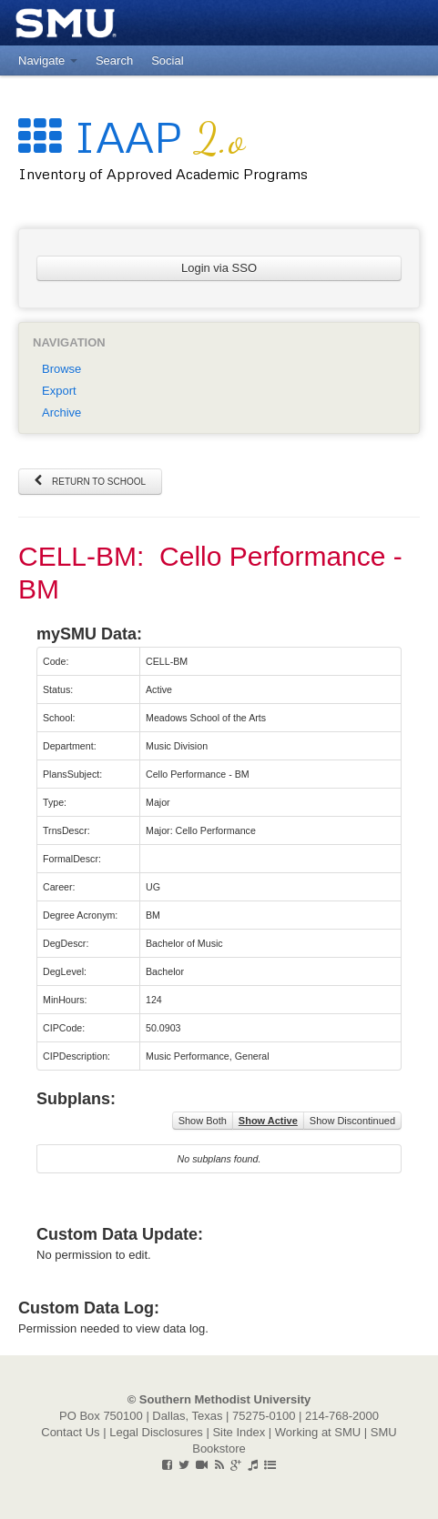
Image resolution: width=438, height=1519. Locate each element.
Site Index (238, 1432)
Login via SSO (219, 268)
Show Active (268, 1120)
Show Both (202, 1120)
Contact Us (70, 1432)
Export (59, 390)
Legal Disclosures (156, 1432)
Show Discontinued (352, 1120)
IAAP (131, 136)
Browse (61, 369)
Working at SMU (318, 1432)
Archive (61, 412)
